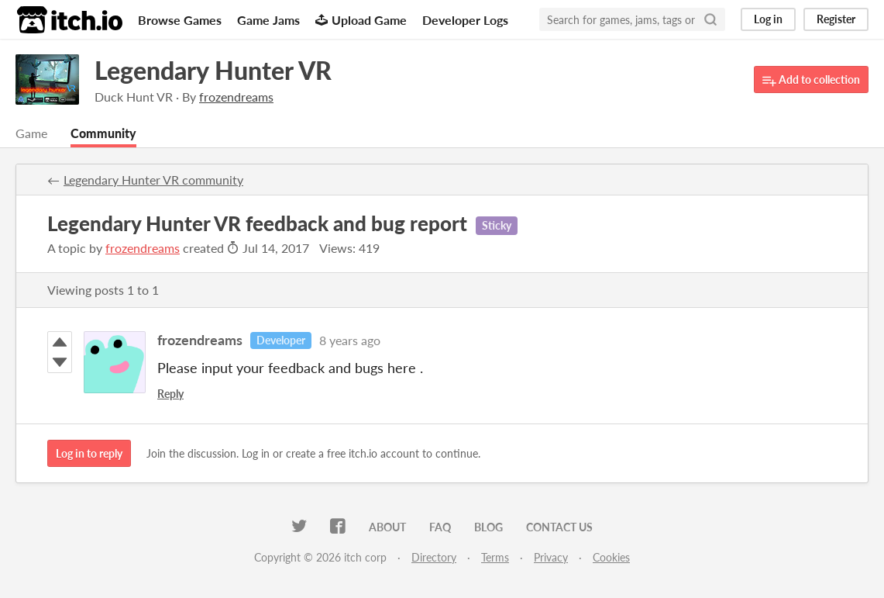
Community (103, 133)
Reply (170, 393)
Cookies (611, 557)
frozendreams (142, 247)
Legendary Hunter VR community (153, 179)
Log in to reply (89, 453)
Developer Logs (465, 19)
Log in (768, 19)
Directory (433, 557)
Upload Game (361, 19)
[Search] (710, 19)
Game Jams (268, 19)
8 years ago (349, 340)
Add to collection (811, 80)
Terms (495, 557)
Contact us (559, 527)
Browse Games (180, 19)
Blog (488, 527)
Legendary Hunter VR (213, 70)
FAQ (440, 527)
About (387, 527)
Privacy (551, 557)
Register (836, 19)
